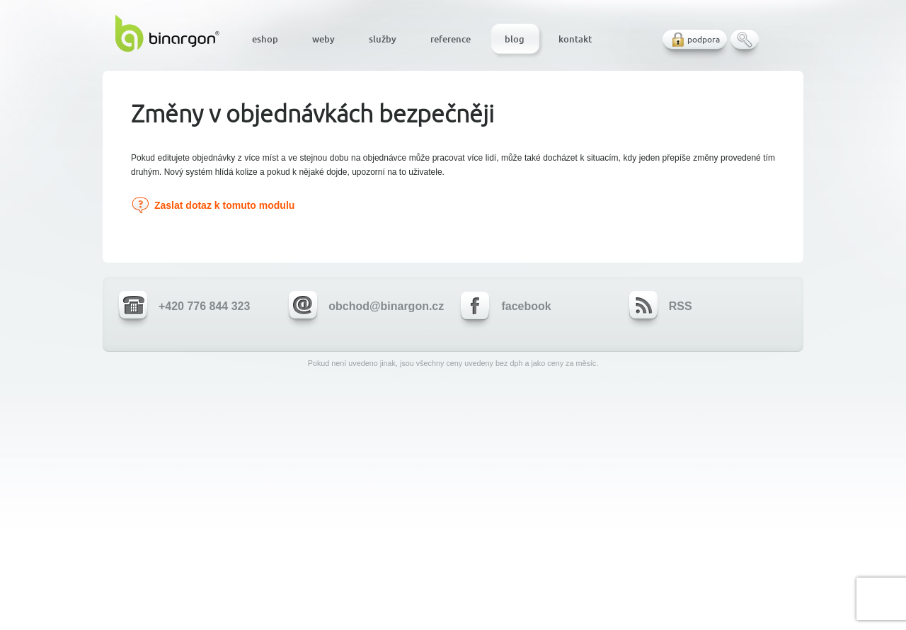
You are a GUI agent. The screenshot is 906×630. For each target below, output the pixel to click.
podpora (703, 39)
